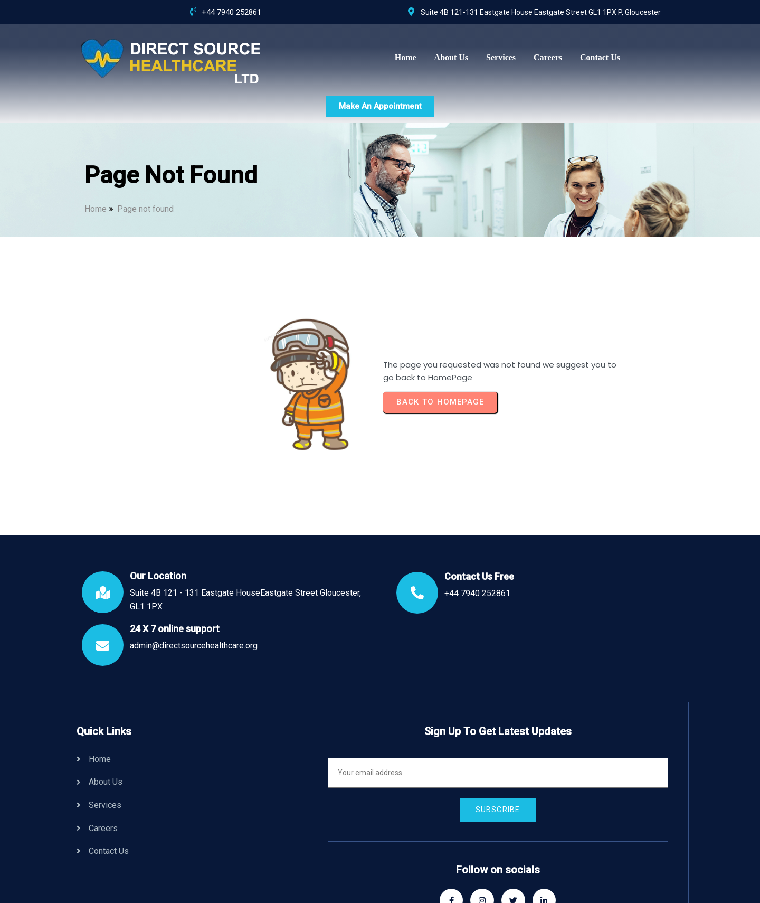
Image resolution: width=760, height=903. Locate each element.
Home (95, 171)
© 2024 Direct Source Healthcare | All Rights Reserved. (354, 877)
